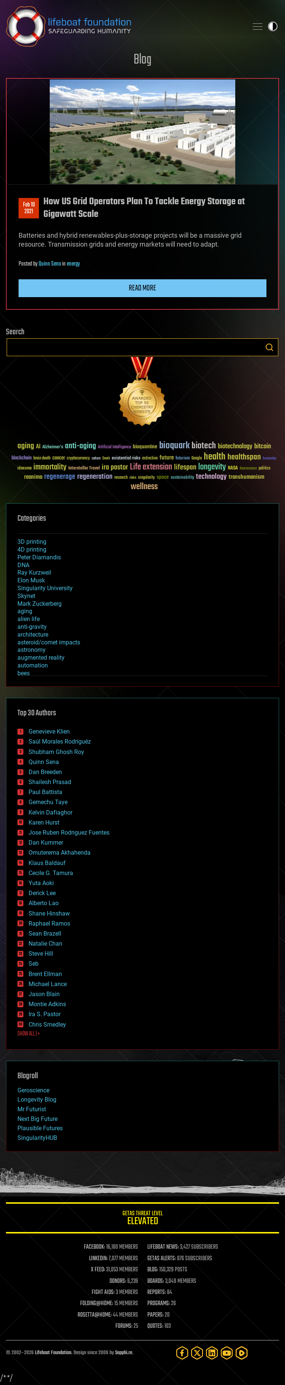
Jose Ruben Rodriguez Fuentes (69, 832)
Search (269, 347)
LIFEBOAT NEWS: (163, 1247)
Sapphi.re (123, 1353)
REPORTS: (156, 1292)
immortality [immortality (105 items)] (49, 467)
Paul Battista (45, 792)
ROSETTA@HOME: (95, 1315)
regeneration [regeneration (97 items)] (94, 476)
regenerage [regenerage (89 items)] (59, 477)
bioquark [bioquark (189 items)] (174, 445)
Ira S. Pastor (44, 1014)
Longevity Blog (36, 1099)
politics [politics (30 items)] (265, 468)
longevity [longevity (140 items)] (212, 467)
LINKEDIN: (98, 1259)
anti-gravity (32, 626)
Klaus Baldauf (47, 863)
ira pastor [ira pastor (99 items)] (115, 467)
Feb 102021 (29, 208)
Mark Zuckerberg (39, 603)
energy (73, 264)
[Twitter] (197, 1352)
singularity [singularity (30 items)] (146, 477)
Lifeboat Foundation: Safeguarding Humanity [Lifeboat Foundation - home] (124, 26)
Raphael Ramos (49, 923)
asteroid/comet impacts (48, 642)
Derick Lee (42, 893)
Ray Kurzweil (34, 572)
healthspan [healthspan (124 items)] (244, 457)
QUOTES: (155, 1326)
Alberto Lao (44, 903)
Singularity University (45, 588)
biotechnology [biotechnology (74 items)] (235, 447)
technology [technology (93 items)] (211, 477)
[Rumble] (242, 1352)
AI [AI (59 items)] (38, 447)
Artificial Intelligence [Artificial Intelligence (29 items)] (114, 447)
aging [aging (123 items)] (25, 446)
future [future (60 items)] (167, 457)
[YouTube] (227, 1352)
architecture (32, 634)
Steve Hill (41, 953)
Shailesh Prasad (50, 782)
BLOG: (152, 1270)
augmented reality (41, 657)
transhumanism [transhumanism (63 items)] (246, 477)
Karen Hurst (44, 822)
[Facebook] (182, 1352)
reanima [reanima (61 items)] (33, 477)
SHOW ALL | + (28, 1034)
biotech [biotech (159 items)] (203, 446)
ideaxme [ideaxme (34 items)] (24, 468)
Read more (142, 288)
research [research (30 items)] (121, 477)
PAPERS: (155, 1315)
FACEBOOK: (94, 1247)
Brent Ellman (45, 974)
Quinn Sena (50, 264)
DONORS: (117, 1281)
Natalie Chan (45, 943)
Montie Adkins (47, 1004)
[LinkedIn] (212, 1352)
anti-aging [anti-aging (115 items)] (80, 446)
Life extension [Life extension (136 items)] (151, 467)
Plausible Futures (40, 1128)
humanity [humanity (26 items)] (269, 458)
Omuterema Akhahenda (60, 852)
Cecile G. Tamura (51, 873)
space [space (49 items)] (163, 477)
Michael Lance (48, 984)
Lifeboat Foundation (53, 1353)
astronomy (31, 649)
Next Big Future (37, 1118)
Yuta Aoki (41, 883)
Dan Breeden (45, 772)
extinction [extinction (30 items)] (150, 458)
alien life (28, 618)
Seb (34, 963)
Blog (142, 60)
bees (23, 673)
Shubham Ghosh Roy (56, 751)
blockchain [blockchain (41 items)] (22, 458)
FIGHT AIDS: (103, 1292)
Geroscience (33, 1090)
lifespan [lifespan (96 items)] (185, 467)
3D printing (31, 541)
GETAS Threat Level (142, 1219)
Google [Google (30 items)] (196, 458)
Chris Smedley (47, 1024)
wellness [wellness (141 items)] (144, 487)
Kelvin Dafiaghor (50, 812)
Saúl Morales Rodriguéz (60, 741)
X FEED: (98, 1270)
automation (32, 665)
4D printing (31, 549)
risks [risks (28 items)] (133, 477)
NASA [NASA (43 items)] (233, 468)
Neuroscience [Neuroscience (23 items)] (248, 469)
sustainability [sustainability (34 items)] (182, 478)
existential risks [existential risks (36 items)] (126, 458)
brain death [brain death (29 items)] (41, 458)
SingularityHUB (37, 1137)
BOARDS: (155, 1281)
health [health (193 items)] (215, 457)
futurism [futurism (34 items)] (183, 458)
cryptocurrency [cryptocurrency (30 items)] (78, 458)
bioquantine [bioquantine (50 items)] (145, 446)
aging (24, 611)
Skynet (26, 595)
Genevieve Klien (49, 731)
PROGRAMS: (158, 1303)
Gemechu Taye (48, 802)
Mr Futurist (31, 1109)
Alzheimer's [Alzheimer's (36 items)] (52, 447)
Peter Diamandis (39, 557)
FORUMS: (123, 1326)
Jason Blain (44, 994)
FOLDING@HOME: (96, 1303)
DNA (23, 565)
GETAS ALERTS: (161, 1259)
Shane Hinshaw (49, 913)
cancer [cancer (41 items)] (58, 458)
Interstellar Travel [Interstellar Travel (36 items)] (84, 468)
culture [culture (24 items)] (96, 458)
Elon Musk (31, 580)
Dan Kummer (46, 842)
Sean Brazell (45, 933)
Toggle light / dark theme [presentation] (273, 26)
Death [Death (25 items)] (106, 458)
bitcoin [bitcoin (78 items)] (262, 447)
